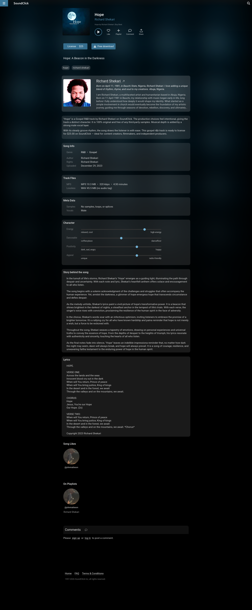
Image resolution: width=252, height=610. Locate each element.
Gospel (93, 152)
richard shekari (81, 67)
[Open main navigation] (4, 3)
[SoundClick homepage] (21, 3)
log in (88, 538)
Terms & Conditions (93, 573)
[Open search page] (249, 3)
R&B (83, 152)
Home (68, 573)
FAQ (77, 573)
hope (65, 67)
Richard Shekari (105, 19)
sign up (76, 538)
